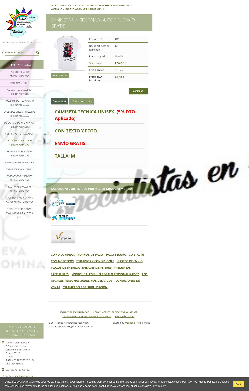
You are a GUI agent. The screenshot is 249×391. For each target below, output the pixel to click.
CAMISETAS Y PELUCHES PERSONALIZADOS (19, 142)
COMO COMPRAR (63, 254)
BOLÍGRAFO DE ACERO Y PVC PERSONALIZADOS (19, 124)
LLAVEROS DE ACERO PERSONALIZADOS (19, 74)
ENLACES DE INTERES (97, 268)
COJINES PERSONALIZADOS (19, 133)
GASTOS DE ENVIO (130, 261)
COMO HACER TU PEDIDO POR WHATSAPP (115, 312)
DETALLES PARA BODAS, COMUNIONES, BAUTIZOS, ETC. (19, 213)
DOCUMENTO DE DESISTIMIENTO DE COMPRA (87, 316)
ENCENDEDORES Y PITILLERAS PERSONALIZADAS (19, 113)
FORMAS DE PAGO (90, 254)
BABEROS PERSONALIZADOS (19, 162)
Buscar (38, 53)
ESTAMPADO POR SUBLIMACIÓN (85, 287)
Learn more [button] (159, 386)
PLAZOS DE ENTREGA (65, 268)
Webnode (130, 322)
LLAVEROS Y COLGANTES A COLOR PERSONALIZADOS (19, 200)
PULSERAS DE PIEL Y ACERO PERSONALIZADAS (19, 102)
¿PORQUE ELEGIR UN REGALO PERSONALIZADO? (105, 274)
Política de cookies (125, 316)
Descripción (59, 101)
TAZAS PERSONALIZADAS (19, 169)
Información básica (81, 101)
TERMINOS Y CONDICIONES (95, 261)
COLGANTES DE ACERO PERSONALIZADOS (19, 91)
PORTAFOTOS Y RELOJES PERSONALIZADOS (19, 178)
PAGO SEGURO (116, 254)
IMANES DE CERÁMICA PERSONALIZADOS (19, 189)
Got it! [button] (239, 384)
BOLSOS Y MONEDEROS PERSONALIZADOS (19, 153)
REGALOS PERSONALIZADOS (66, 5)
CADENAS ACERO (19, 82)
